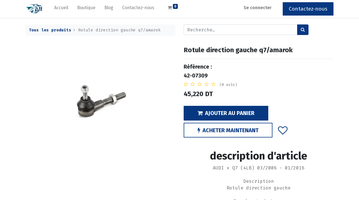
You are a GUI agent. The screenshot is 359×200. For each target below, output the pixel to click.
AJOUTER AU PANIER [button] (226, 113)
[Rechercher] (303, 29)
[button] (283, 130)
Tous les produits (50, 30)
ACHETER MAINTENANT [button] (228, 130)
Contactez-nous (308, 9)
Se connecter (258, 7)
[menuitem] (61, 9)
